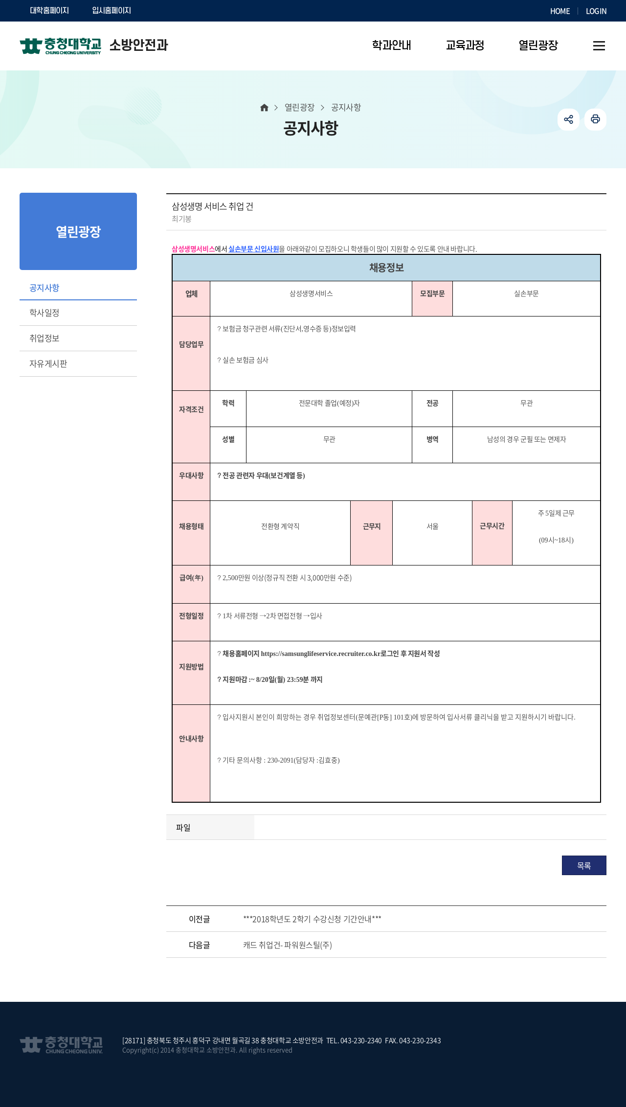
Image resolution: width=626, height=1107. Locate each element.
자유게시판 (48, 363)
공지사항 (44, 287)
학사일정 (44, 312)
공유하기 (569, 120)
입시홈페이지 (111, 10)
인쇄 (595, 120)
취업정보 (44, 338)
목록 (584, 865)
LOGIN (596, 10)
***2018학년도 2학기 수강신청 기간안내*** (312, 919)
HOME (560, 10)
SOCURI (165, 11)
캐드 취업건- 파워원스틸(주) (287, 944)
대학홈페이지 (49, 10)
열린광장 (300, 107)
